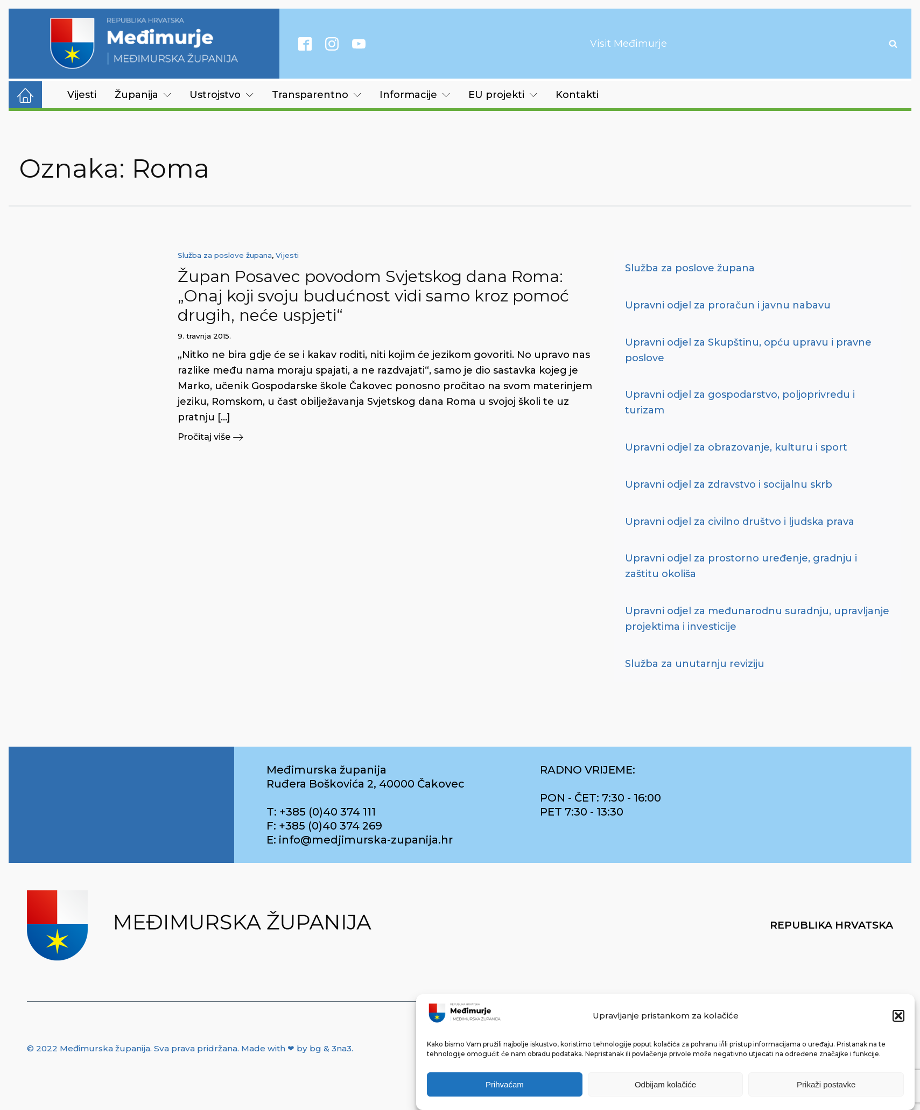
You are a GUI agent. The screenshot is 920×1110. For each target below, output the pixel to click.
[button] (898, 1015)
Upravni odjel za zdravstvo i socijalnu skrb (728, 484)
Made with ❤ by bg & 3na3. (297, 1048)
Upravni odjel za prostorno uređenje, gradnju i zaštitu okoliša (741, 566)
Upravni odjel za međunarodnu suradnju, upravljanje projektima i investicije (757, 619)
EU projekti (502, 95)
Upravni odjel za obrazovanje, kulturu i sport (736, 447)
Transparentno (316, 95)
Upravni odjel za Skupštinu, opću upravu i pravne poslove (748, 350)
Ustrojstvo (221, 95)
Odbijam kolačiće (665, 1084)
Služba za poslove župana (225, 255)
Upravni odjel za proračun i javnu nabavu (728, 305)
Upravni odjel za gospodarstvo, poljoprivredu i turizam (740, 402)
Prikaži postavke (826, 1084)
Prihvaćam (505, 1084)
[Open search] (893, 43)
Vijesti (81, 95)
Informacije (415, 95)
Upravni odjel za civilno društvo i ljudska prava (739, 522)
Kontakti (577, 95)
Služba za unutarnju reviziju (694, 664)
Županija (143, 95)
